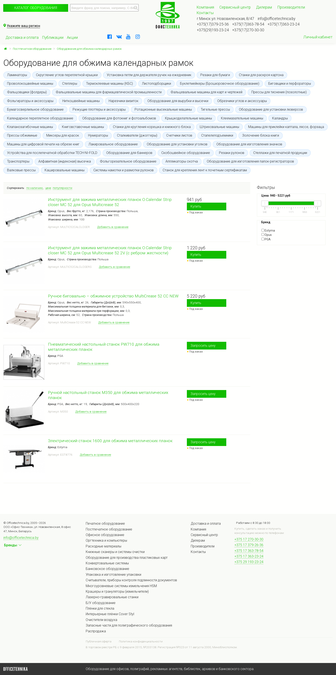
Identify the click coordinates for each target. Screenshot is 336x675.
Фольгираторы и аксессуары (30, 101)
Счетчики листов (179, 135)
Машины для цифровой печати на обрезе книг (43, 144)
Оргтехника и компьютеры (106, 540)
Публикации (52, 37)
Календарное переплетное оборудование (40, 118)
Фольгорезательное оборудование (128, 161)
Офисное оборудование (105, 535)
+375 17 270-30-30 (248, 539)
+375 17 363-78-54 (248, 551)
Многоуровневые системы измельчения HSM (121, 586)
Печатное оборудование (105, 523)
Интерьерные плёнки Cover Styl (110, 614)
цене (48, 188)
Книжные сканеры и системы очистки (115, 552)
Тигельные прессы (215, 109)
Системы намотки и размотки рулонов (123, 170)
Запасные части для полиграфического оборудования (129, 625)
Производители (291, 7)
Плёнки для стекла (100, 608)
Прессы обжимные (22, 135)
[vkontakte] (119, 37)
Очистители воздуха (101, 620)
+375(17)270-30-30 (248, 30)
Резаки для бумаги (215, 75)
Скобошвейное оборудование (185, 153)
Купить (195, 206)
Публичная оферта (98, 641)
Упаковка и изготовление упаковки (113, 575)
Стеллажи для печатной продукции (280, 153)
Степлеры (69, 83)
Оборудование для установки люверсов (271, 109)
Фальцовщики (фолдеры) (27, 92)
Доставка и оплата (22, 37)
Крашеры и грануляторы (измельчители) (117, 591)
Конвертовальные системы (107, 563)
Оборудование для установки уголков (177, 144)
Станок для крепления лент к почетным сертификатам (205, 170)
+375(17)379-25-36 (213, 24)
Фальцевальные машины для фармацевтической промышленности (109, 92)
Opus (266, 235)
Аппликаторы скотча (181, 161)
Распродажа (96, 631)
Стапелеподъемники (217, 135)
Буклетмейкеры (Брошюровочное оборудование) (219, 83)
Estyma (268, 230)
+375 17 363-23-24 (248, 556)
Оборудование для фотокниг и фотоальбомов (119, 118)
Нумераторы (98, 135)
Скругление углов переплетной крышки (67, 75)
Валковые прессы (21, 170)
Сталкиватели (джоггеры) (137, 135)
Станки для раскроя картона (261, 75)
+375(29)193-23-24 (213, 30)
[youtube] (128, 37)
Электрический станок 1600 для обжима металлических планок (110, 440)
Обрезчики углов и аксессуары (242, 101)
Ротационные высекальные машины (163, 109)
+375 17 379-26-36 (248, 545)
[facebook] (109, 37)
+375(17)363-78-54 (248, 24)
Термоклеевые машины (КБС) (109, 83)
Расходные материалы (103, 546)
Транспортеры (18, 161)
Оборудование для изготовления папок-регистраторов (250, 161)
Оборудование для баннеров (129, 153)
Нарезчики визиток (123, 101)
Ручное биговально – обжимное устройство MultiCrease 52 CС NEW (113, 296)
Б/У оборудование (101, 603)
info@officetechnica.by (276, 19)
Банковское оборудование (107, 569)
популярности (62, 188)
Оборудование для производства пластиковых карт (127, 558)
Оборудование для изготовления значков (249, 144)
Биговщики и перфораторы (289, 83)
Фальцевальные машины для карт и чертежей (206, 92)
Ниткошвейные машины (81, 101)
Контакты (205, 13)
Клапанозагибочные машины (30, 127)
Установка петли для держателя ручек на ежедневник (149, 75)
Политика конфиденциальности (141, 641)
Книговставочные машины (83, 127)
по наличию (34, 188)
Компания (205, 7)
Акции (72, 37)
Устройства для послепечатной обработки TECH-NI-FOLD (52, 153)
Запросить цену (203, 346)
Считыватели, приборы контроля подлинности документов (131, 580)
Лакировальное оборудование (113, 144)
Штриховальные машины (219, 127)
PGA (266, 239)
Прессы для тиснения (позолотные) (279, 92)
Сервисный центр (235, 7)
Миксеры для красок (62, 135)
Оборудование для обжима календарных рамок (89, 48)
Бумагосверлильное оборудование (35, 109)
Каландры (280, 118)
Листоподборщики (156, 83)
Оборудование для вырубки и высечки (177, 101)
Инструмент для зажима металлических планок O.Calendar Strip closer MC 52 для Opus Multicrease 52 (110, 202)
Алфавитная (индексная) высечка (64, 161)
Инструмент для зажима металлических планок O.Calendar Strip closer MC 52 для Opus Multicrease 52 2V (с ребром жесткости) (110, 250)
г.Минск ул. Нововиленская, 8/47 (225, 19)
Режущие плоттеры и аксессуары (99, 109)
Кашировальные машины (64, 170)
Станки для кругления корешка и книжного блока (152, 127)
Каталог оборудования (35, 8)
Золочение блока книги (260, 135)
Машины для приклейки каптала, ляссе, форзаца (286, 127)
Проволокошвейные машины (30, 83)
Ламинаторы (17, 75)
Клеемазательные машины (242, 118)
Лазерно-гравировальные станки (112, 597)
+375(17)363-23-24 (284, 24)
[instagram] (137, 37)
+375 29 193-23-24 (248, 562)
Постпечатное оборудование (32, 48)
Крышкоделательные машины (188, 118)
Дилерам (264, 7)
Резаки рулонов (231, 153)
